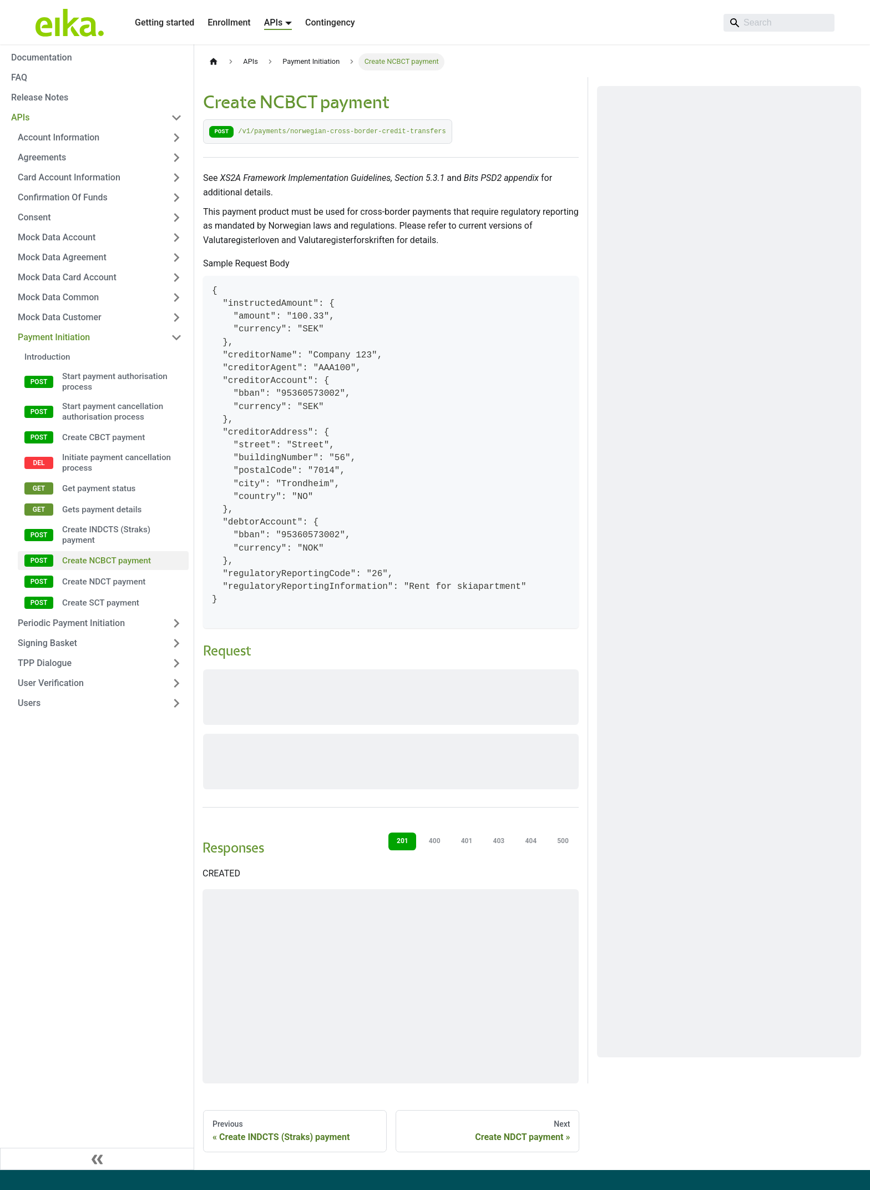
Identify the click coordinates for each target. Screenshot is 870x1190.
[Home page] (213, 61)
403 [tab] (499, 841)
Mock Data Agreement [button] (62, 257)
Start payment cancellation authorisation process (112, 411)
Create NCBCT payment (106, 561)
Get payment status (98, 488)
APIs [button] (273, 22)
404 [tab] (531, 841)
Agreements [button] (42, 157)
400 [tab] (435, 841)
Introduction (47, 357)
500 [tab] (563, 841)
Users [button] (29, 703)
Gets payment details (101, 510)
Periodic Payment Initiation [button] (71, 623)
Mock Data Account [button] (56, 237)
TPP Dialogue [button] (45, 663)
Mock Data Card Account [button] (67, 277)
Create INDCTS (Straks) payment (106, 535)
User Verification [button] (51, 683)
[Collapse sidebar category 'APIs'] (176, 118)
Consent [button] (34, 217)
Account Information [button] (58, 137)
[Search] (779, 23)
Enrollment (229, 22)
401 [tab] (467, 841)
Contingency (330, 22)
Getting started (164, 22)
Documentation (41, 57)
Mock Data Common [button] (58, 297)
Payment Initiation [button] (54, 337)
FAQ (19, 77)
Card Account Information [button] (69, 177)
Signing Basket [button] (47, 643)
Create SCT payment (100, 603)
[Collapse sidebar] (97, 1159)
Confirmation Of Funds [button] (63, 197)
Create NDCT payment (103, 582)
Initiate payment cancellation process (116, 462)
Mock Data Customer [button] (60, 317)
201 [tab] (402, 841)
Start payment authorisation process (115, 381)
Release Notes (39, 97)
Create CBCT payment (103, 437)
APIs (20, 117)
